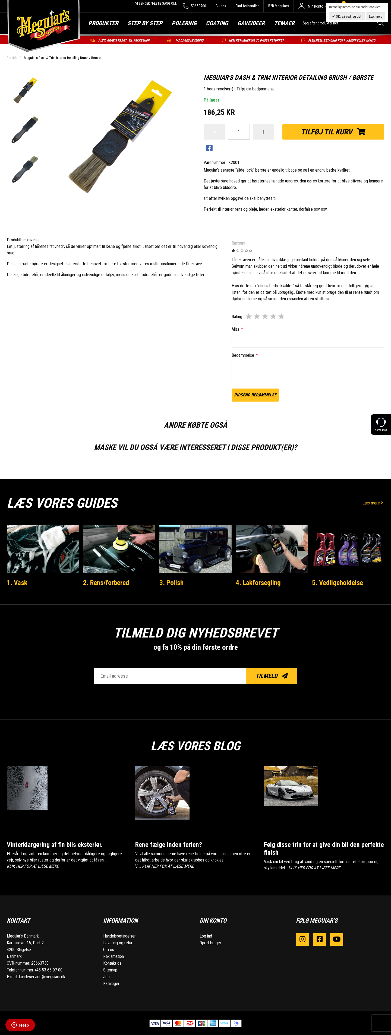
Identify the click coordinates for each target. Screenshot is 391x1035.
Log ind (206, 935)
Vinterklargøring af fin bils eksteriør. (56, 844)
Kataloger (111, 983)
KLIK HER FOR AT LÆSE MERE (33, 866)
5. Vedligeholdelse (337, 583)
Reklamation (113, 956)
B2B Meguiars (278, 6)
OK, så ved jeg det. (348, 16)
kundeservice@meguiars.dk (42, 976)
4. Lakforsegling (258, 583)
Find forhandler (247, 6)
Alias (237, 329)
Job (106, 976)
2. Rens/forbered (106, 583)
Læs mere (373, 503)
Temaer (284, 23)
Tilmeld (272, 676)
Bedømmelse (244, 355)
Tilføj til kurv (333, 131)
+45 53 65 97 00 (48, 969)
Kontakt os (112, 962)
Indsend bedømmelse (255, 394)
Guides (221, 6)
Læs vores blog (195, 745)
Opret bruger (210, 942)
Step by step (144, 23)
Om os (108, 949)
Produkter (103, 23)
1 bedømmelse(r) (218, 88)
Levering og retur (118, 942)
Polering (184, 23)
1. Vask (17, 583)
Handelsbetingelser (119, 935)
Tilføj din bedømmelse (256, 88)
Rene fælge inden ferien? (169, 844)
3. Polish (171, 583)
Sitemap (110, 969)
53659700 (194, 6)
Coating (217, 23)
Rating (237, 316)
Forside (12, 58)
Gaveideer (251, 23)
